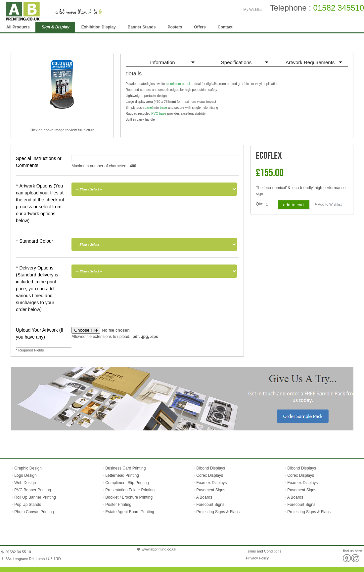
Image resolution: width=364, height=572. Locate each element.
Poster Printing (118, 504)
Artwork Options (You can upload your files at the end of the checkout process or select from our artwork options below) (40, 203)
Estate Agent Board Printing (129, 512)
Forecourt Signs (210, 504)
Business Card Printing (125, 468)
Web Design (24, 482)
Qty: (259, 204)
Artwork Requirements (310, 62)
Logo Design (25, 475)
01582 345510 (338, 7)
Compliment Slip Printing (127, 482)
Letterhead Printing (122, 475)
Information (162, 62)
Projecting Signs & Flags (218, 512)
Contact (225, 27)
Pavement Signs (210, 490)
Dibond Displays (210, 468)
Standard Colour (34, 241)
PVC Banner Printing (32, 490)
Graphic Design (27, 468)
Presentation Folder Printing (130, 490)
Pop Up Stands (27, 504)
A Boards (204, 497)
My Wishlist (253, 10)
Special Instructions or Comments (39, 162)
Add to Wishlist (330, 204)
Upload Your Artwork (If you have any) (39, 333)
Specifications (236, 62)
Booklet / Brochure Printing (129, 497)
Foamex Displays (211, 482)
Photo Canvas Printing (33, 512)
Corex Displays (209, 475)
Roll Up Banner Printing (34, 497)
